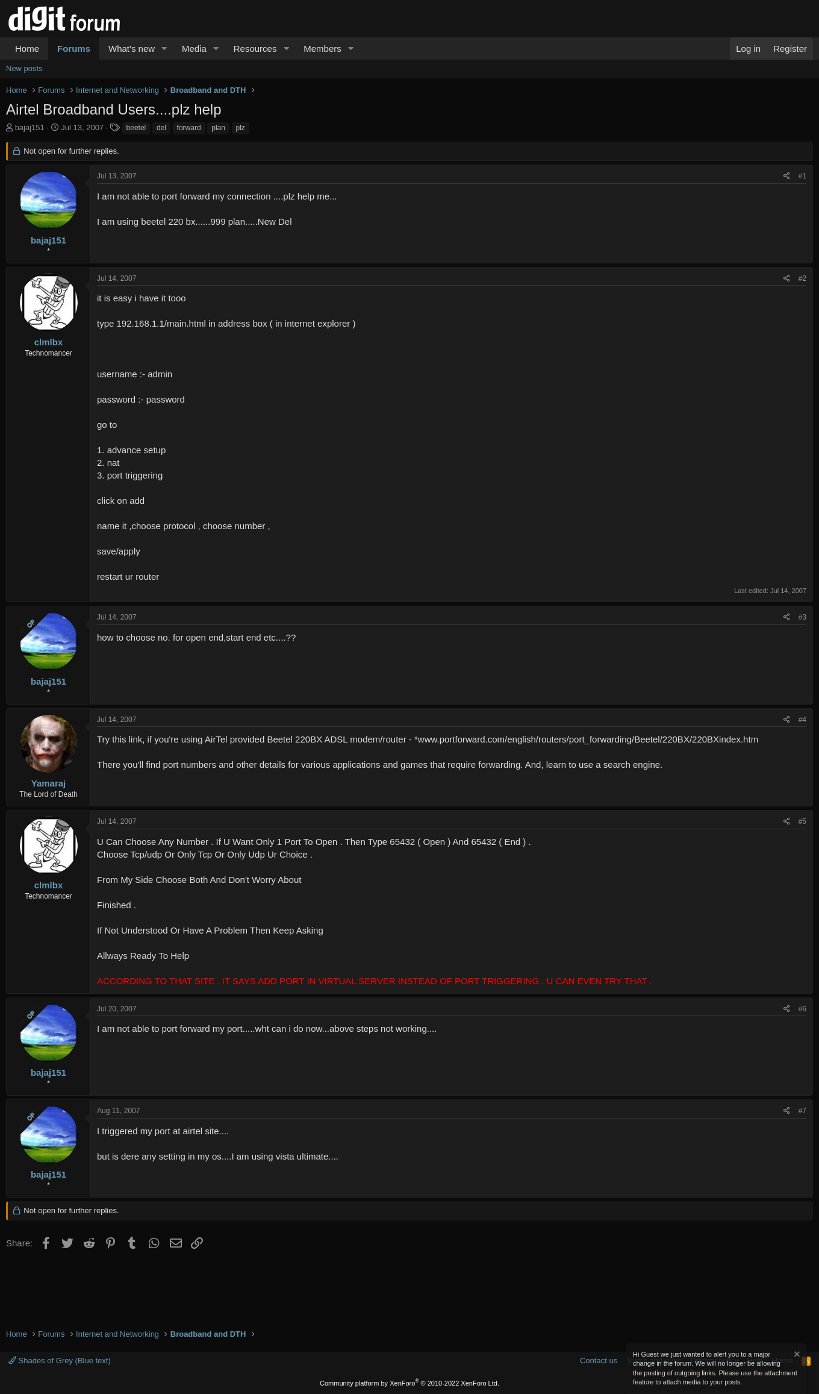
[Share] (786, 176)
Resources (255, 48)
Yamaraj (48, 783)
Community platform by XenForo (409, 1383)
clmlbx (48, 342)
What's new (131, 48)
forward (189, 128)
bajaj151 (30, 127)
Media (194, 48)
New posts (24, 68)
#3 (802, 617)
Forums (73, 48)
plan (218, 128)
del (161, 128)
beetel (136, 128)
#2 (802, 278)
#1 (802, 176)
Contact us (598, 1360)
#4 (802, 719)
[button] (164, 48)
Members (322, 48)
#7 (802, 1111)
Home (27, 48)
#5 (802, 821)
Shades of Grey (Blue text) (59, 1360)
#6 (802, 1009)
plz (240, 128)
